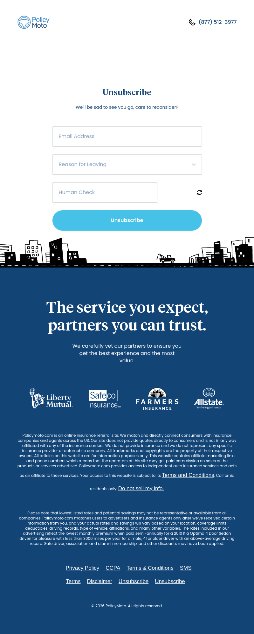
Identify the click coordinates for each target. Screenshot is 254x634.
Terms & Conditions (150, 568)
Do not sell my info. (141, 488)
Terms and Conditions (188, 475)
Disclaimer (99, 581)
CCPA (113, 568)
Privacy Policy (82, 568)
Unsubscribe (127, 220)
